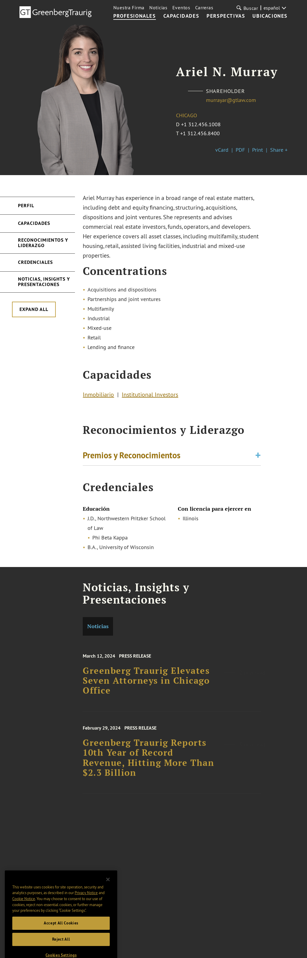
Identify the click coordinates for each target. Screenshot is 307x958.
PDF (240, 149)
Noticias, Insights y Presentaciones (44, 282)
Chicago (186, 115)
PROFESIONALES (134, 16)
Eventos (181, 7)
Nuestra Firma (129, 7)
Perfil (26, 205)
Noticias (158, 7)
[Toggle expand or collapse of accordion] (258, 457)
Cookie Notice (23, 906)
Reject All (61, 947)
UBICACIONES (270, 16)
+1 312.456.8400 (200, 133)
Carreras (204, 7)
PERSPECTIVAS (226, 16)
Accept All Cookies (61, 930)
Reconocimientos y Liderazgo (43, 243)
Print (257, 149)
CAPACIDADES (181, 16)
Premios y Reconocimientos (131, 457)
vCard (221, 149)
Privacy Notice (86, 900)
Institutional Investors (150, 396)
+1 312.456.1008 (201, 124)
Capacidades (34, 223)
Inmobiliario (98, 396)
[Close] (108, 887)
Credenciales (35, 262)
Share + (279, 149)
